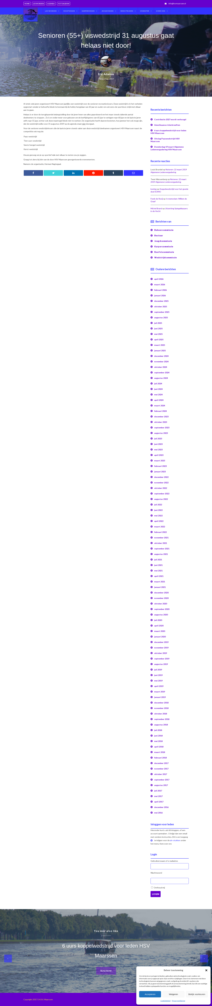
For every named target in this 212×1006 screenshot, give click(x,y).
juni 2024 (158, 389)
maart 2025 (159, 345)
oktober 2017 (160, 774)
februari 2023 (160, 466)
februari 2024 (160, 411)
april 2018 (158, 746)
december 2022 (161, 477)
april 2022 (158, 521)
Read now (106, 971)
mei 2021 (158, 570)
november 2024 (161, 361)
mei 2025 (158, 334)
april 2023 (158, 455)
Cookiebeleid (165, 1001)
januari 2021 (160, 587)
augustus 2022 (161, 499)
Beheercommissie (164, 230)
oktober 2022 (160, 488)
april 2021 (158, 576)
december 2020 (161, 592)
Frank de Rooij (157, 199)
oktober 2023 (160, 422)
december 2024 (161, 356)
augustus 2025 (161, 317)
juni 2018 (158, 735)
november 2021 (161, 537)
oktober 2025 (160, 306)
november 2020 (161, 598)
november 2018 (161, 708)
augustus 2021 (161, 554)
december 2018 (161, 702)
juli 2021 (158, 559)
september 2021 (161, 548)
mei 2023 (158, 449)
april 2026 (158, 279)
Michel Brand (156, 208)
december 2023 (161, 416)
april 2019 (158, 686)
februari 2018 (160, 757)
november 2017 (161, 768)
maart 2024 (159, 405)
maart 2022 (159, 526)
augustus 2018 (161, 724)
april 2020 (158, 625)
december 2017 (161, 763)
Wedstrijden (126, 11)
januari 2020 (160, 636)
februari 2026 (160, 290)
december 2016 (161, 807)
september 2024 (161, 372)
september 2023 (161, 427)
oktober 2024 (160, 367)
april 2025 (158, 339)
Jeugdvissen (108, 11)
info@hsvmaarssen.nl (177, 3)
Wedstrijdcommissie (165, 257)
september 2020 (161, 609)
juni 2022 (158, 510)
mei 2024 (158, 394)
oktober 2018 (160, 713)
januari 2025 (160, 350)
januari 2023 (160, 471)
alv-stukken (175, 840)
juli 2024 (158, 383)
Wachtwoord (156, 873)
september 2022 (161, 493)
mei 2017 (158, 796)
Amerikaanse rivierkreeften (167, 125)
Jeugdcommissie (163, 241)
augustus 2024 (161, 378)
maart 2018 (159, 752)
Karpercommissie (163, 246)
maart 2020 (159, 631)
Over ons (160, 11)
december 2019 (161, 642)
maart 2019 (159, 691)
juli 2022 (158, 504)
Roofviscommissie (164, 252)
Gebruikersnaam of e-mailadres (164, 861)
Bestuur (158, 235)
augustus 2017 (161, 785)
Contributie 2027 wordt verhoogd (170, 119)
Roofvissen (69, 11)
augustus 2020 (161, 614)
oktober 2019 (160, 653)
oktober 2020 (160, 603)
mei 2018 (158, 741)
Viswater (144, 11)
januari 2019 (160, 697)
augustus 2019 (161, 664)
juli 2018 (158, 730)
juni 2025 (158, 328)
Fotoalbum (63, 4)
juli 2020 (158, 620)
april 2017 (158, 801)
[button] (206, 970)
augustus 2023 (161, 433)
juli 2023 (158, 438)
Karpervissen (88, 11)
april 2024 (158, 400)
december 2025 (161, 301)
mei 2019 (158, 680)
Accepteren (150, 994)
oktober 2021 (160, 543)
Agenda (51, 4)
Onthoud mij (159, 887)
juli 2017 (158, 790)
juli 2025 (158, 323)
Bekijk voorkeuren (196, 994)
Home (27, 4)
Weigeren (173, 994)
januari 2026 (160, 295)
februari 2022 (160, 532)
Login (155, 894)
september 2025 (161, 312)
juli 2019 (158, 669)
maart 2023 (159, 460)
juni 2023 (158, 444)
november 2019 (161, 647)
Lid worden (38, 4)
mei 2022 (158, 515)
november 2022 (161, 482)
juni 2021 (158, 565)
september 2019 (161, 658)
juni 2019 (158, 675)
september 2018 (161, 719)
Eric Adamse (106, 74)
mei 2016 (158, 812)
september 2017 (161, 779)
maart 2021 (159, 581)
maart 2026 (159, 284)
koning (153, 189)
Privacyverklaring (178, 1001)
